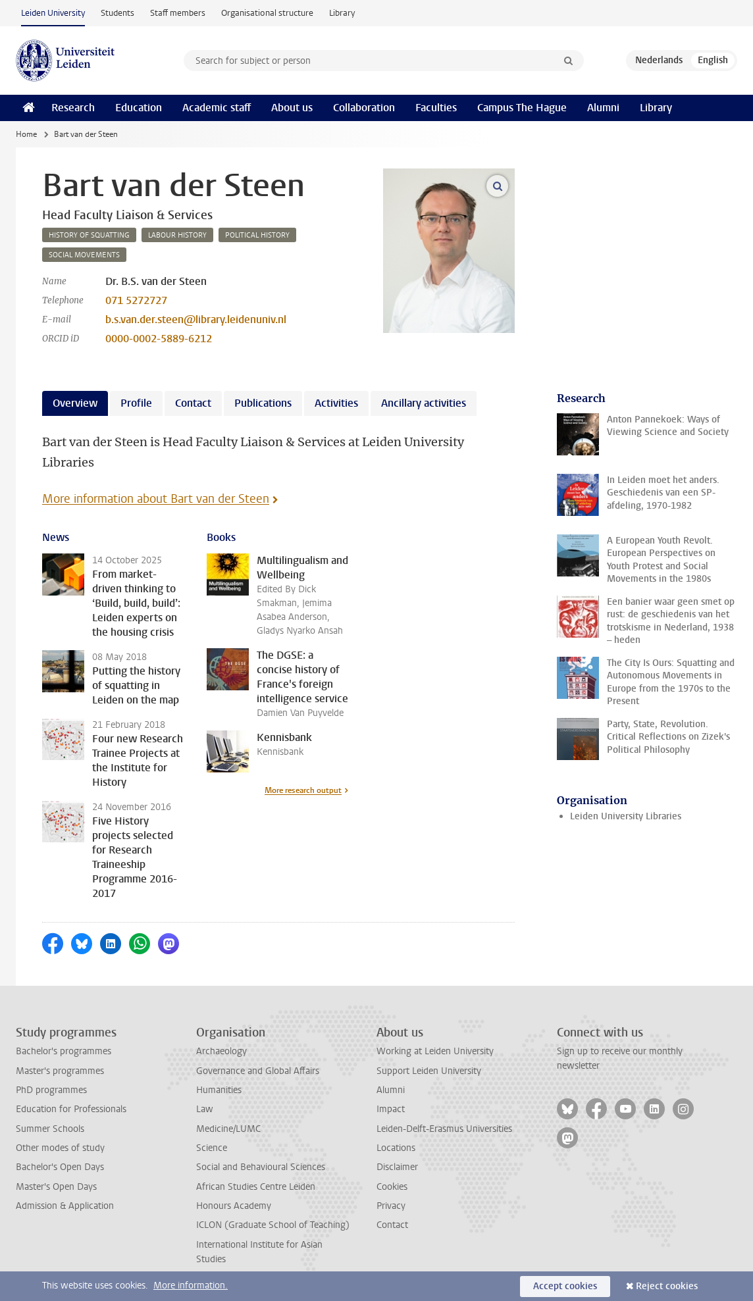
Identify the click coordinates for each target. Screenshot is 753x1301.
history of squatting (89, 235)
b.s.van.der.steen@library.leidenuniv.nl (195, 319)
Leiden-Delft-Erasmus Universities (444, 1129)
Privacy (390, 1206)
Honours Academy (233, 1206)
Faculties (436, 108)
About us (292, 108)
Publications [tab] (263, 403)
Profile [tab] (136, 403)
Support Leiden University (428, 1071)
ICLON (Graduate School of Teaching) (273, 1225)
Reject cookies (667, 1286)
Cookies (391, 1187)
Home (26, 134)
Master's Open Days (56, 1187)
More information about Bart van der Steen (155, 499)
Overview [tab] (75, 403)
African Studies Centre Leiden (255, 1187)
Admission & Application (65, 1206)
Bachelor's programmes (63, 1051)
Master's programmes (60, 1071)
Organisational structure (267, 12)
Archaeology (221, 1051)
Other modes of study (60, 1148)
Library (342, 12)
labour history (177, 235)
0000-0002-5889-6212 (158, 338)
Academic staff (216, 108)
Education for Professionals (71, 1109)
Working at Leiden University (435, 1051)
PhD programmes (51, 1090)
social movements (84, 255)
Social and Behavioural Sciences (260, 1167)
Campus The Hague (522, 108)
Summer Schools (50, 1129)
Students (117, 12)
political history (257, 235)
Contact (392, 1225)
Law (204, 1109)
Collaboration (364, 108)
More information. (190, 1285)
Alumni (603, 108)
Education (138, 108)
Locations (395, 1148)
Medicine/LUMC (228, 1129)
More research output (303, 790)
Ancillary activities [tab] (423, 403)
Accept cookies (565, 1286)
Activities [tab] (336, 403)
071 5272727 (136, 300)
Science (211, 1148)
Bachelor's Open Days (60, 1167)
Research (73, 108)
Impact (390, 1109)
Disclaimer (397, 1167)
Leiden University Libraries (625, 816)
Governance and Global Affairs (257, 1071)
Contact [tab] (193, 403)
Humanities (219, 1090)
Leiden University (53, 12)
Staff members (177, 12)
